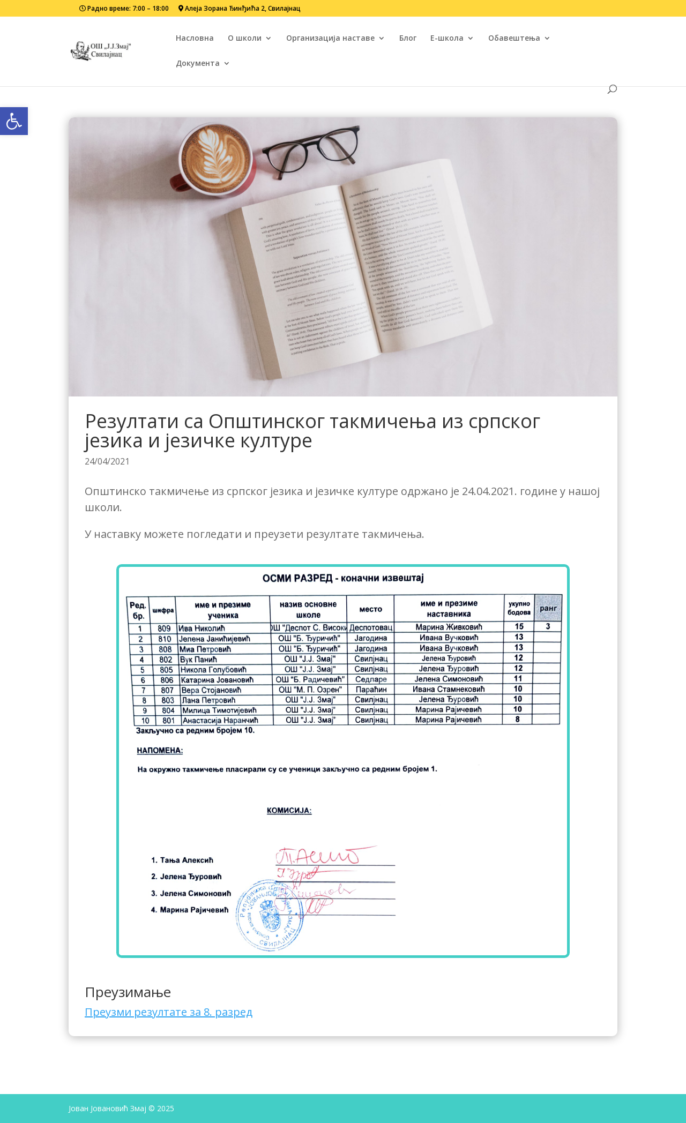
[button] (14, 121)
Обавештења (514, 38)
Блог (407, 38)
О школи (245, 38)
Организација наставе (330, 38)
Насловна (195, 38)
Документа (198, 63)
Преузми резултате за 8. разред (168, 1012)
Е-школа (447, 38)
